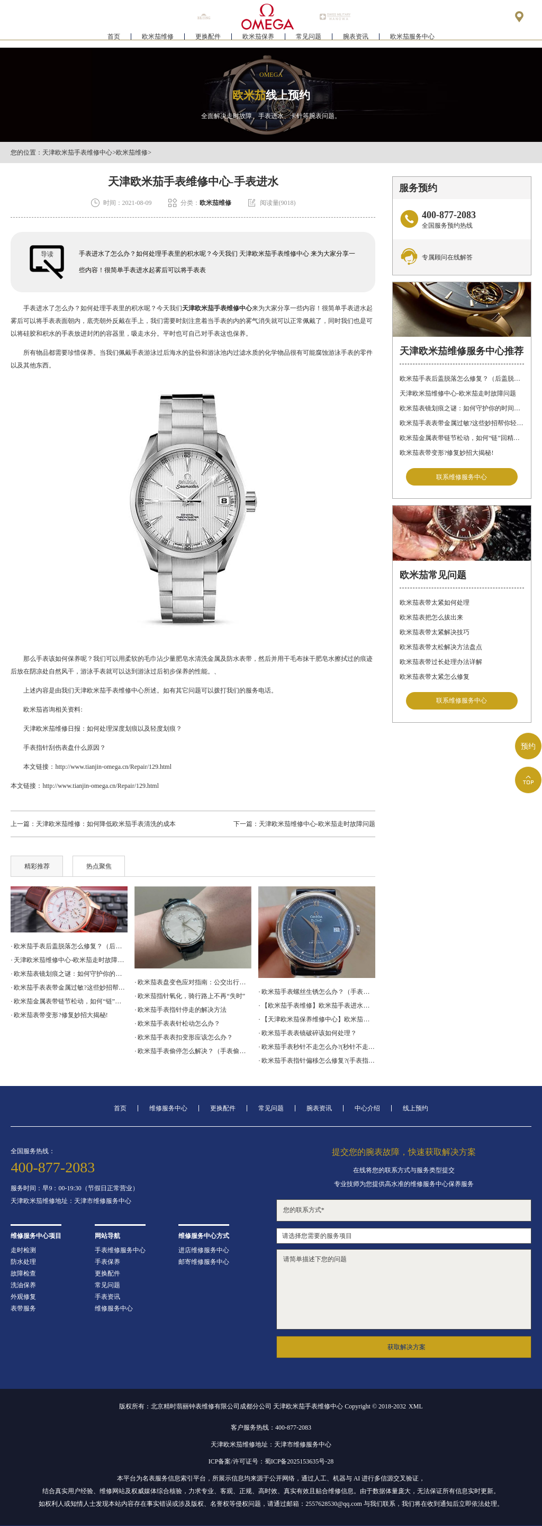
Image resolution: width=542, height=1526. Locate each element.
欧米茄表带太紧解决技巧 (434, 632)
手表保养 (107, 1262)
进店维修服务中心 (203, 1250)
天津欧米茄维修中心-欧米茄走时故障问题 (317, 824)
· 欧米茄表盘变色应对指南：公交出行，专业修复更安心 (192, 982)
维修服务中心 (168, 1108)
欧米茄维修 (158, 40)
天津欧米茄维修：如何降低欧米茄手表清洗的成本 (106, 824)
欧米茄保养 (258, 40)
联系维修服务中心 (461, 477)
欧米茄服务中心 (412, 40)
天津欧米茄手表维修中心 (77, 152)
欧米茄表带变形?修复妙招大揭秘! (446, 452)
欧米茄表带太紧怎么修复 (434, 676)
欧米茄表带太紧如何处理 (434, 602)
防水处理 (23, 1262)
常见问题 (308, 40)
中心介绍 (367, 1108)
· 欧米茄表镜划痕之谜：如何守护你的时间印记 (69, 973)
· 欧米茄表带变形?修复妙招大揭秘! (59, 1015)
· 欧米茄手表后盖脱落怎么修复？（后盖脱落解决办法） (69, 946)
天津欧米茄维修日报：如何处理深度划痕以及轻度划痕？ (96, 728)
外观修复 (23, 1297)
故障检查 (23, 1273)
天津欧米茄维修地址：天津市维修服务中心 (71, 1201)
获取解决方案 (406, 1347)
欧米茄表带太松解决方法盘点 (441, 647)
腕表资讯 (355, 40)
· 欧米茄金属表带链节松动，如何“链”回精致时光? (69, 1001)
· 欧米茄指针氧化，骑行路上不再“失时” (189, 996)
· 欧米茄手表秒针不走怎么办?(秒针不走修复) (316, 1047)
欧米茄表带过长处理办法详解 (441, 662)
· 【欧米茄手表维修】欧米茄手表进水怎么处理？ (316, 1005)
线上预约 (415, 1108)
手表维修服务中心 (120, 1250)
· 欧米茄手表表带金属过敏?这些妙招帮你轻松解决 (69, 987)
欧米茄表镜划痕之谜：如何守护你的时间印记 (461, 408)
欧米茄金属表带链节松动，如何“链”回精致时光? (461, 438)
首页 (113, 40)
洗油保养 (23, 1285)
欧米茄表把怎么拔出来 (431, 617)
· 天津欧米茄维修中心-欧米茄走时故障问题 (69, 960)
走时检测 (23, 1250)
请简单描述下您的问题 (403, 1289)
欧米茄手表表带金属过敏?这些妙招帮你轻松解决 (461, 423)
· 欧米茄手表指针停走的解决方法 (180, 1009)
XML (416, 1406)
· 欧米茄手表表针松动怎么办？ (177, 1023)
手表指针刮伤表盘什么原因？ (58, 747)
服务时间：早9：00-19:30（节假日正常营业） (74, 1188)
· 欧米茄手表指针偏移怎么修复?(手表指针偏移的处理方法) (316, 1060)
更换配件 (208, 40)
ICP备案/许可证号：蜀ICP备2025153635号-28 (271, 1461)
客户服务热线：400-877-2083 (271, 1427)
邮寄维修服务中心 (203, 1262)
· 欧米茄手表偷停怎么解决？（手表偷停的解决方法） (192, 1051)
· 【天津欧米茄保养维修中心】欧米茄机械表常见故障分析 (316, 1019)
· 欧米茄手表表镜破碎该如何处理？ (307, 1033)
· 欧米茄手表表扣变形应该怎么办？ (183, 1037)
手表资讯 (107, 1297)
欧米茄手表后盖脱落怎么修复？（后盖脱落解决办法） (461, 378)
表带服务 (23, 1308)
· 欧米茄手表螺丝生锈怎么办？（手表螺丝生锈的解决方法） (316, 991)
